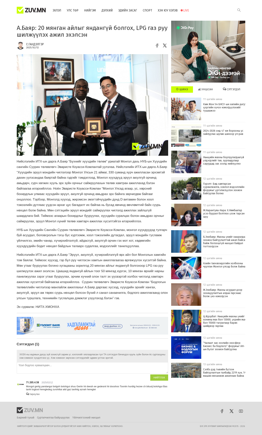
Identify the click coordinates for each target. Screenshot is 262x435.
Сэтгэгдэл (231, 89)
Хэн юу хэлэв (168, 10)
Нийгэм (90, 10)
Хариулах (33, 394)
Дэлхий (107, 10)
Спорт (147, 10)
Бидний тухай (25, 417)
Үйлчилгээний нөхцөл (86, 417)
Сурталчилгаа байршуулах (53, 417)
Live (186, 10)
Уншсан (205, 89)
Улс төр (72, 10)
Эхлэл (57, 10)
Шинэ (182, 89)
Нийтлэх (159, 377)
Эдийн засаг (127, 10)
